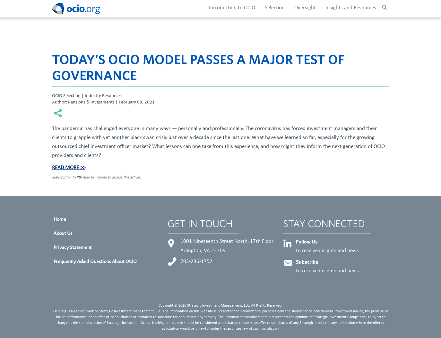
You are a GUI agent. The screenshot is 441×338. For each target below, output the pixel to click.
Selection (275, 8)
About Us (63, 233)
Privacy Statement (72, 247)
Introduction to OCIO (232, 8)
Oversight (305, 8)
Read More (65, 167)
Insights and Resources (350, 8)
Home (60, 219)
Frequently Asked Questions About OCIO (95, 261)
